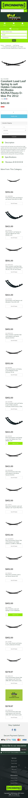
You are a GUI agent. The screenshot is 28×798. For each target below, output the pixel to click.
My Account (14, 760)
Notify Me (14, 116)
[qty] (14, 127)
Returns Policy (14, 783)
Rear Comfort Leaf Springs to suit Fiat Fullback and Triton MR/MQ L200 (13, 233)
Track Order (14, 763)
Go (14, 40)
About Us (14, 769)
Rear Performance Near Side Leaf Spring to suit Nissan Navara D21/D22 (13, 473)
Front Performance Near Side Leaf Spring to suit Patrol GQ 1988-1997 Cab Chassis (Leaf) (13, 713)
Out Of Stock (14, 203)
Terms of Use (14, 778)
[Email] (10, 749)
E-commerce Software (12, 795)
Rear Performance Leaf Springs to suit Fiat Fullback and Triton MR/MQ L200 (13, 439)
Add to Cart (15, 443)
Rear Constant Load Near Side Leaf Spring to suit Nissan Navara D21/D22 (13, 336)
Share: (4, 98)
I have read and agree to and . (13, 752)
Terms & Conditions (15, 752)
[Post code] (14, 133)
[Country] (14, 130)
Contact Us (14, 772)
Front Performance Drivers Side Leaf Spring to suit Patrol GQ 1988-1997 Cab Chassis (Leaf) (13, 679)
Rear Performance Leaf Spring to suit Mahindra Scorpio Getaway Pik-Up (13, 370)
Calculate (14, 136)
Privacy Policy (23, 752)
